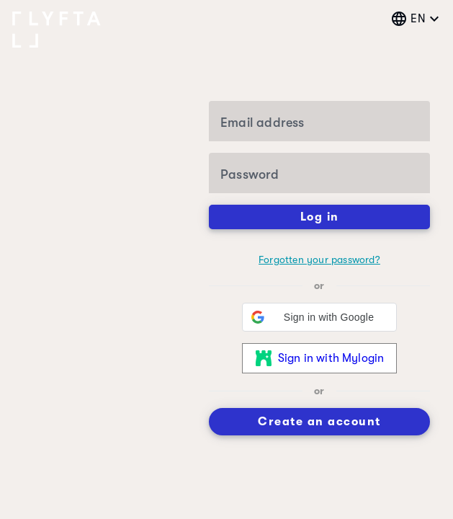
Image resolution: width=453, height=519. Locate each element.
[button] (319, 317)
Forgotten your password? (319, 259)
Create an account (319, 421)
